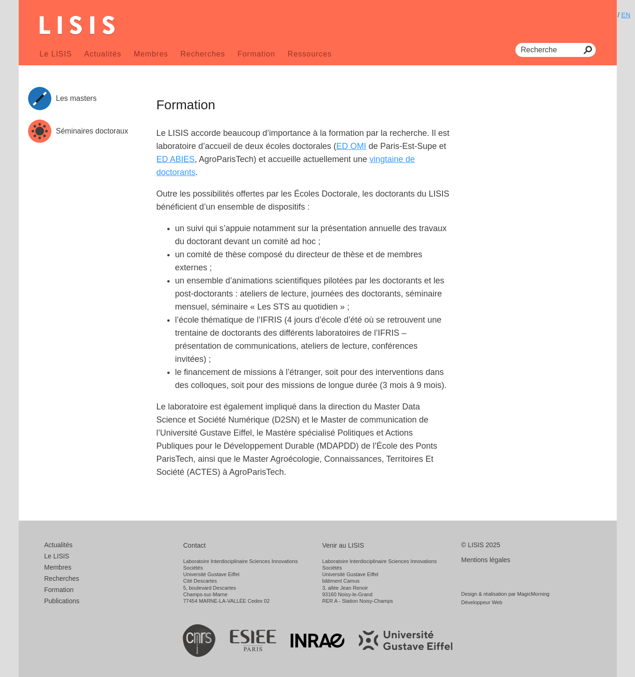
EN (625, 15)
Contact (194, 545)
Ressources (310, 54)
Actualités (102, 54)
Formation (256, 54)
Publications (62, 601)
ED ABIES (176, 159)
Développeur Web (481, 602)
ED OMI (351, 146)
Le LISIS (56, 54)
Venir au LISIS (343, 545)
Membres (151, 54)
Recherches (202, 54)
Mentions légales (485, 560)
